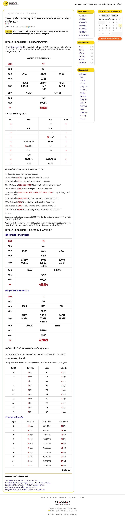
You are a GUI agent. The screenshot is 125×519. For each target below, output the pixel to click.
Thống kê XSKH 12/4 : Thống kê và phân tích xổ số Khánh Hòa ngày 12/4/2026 (27, 483)
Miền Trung (82, 74)
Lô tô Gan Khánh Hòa (14, 417)
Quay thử (113, 4)
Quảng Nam (83, 87)
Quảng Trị (83, 103)
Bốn (106, 19)
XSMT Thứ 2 (82, 16)
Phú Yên (82, 80)
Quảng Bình (83, 100)
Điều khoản (73, 514)
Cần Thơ (81, 50)
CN (120, 19)
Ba (103, 19)
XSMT (85, 4)
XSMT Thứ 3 (82, 19)
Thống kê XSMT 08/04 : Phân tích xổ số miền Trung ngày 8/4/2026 (24, 490)
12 (120, 25)
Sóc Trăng (82, 56)
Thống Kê (105, 4)
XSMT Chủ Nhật (84, 35)
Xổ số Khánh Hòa (16, 47)
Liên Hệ (66, 514)
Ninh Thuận (83, 106)
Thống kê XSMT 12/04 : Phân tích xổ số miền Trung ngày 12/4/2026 (24, 485)
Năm (109, 19)
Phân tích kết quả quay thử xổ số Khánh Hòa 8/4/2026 (21, 487)
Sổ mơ (119, 4)
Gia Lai (82, 109)
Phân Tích (97, 4)
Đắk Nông (83, 116)
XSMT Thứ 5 (82, 26)
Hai (100, 19)
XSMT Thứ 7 (82, 32)
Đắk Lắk (82, 83)
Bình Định (83, 96)
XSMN (90, 4)
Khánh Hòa (82, 63)
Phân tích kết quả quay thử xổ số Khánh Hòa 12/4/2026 (21, 481)
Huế (81, 77)
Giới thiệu (51, 514)
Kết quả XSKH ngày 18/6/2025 (17, 290)
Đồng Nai (82, 53)
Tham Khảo (62, 498)
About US (59, 514)
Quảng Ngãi (83, 112)
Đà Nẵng (81, 59)
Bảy (117, 19)
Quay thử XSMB (73, 498)
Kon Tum (83, 119)
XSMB (80, 4)
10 (113, 25)
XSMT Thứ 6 (83, 29)
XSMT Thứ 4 (83, 22)
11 (116, 25)
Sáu (113, 19)
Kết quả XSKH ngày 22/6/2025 (17, 235)
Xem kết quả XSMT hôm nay (110, 39)
